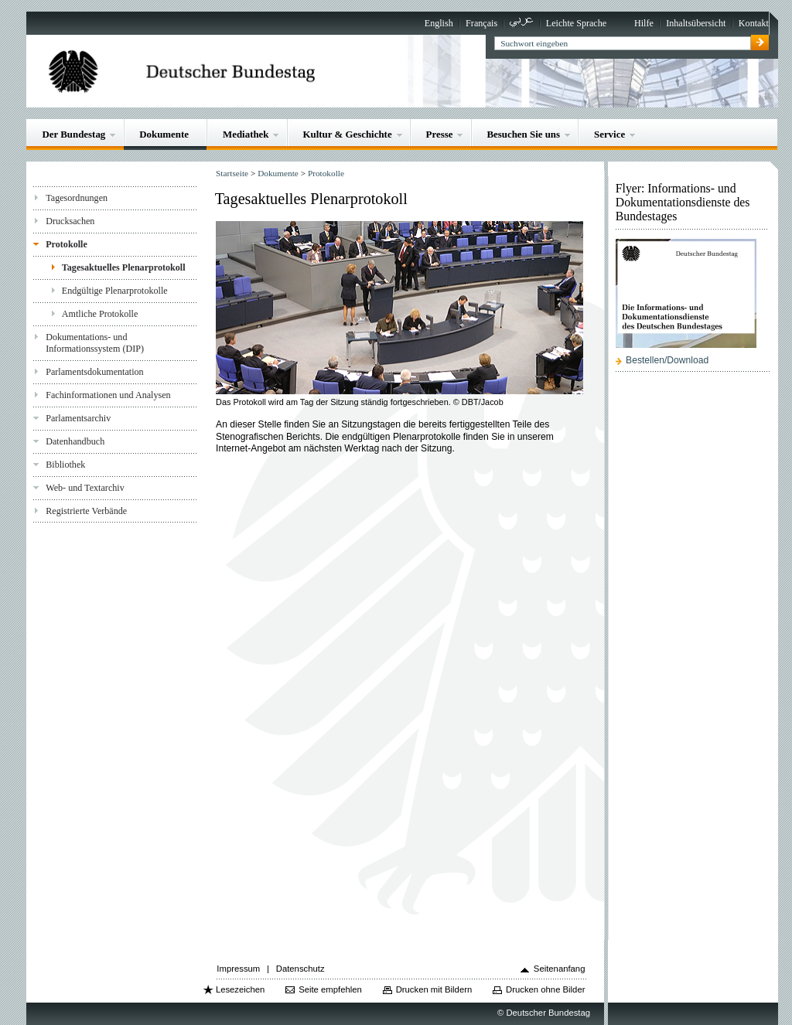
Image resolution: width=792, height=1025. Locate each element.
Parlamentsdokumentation (94, 371)
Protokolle (66, 244)
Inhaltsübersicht (695, 23)
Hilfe (644, 23)
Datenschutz (300, 968)
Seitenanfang (559, 968)
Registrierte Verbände (86, 511)
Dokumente (164, 134)
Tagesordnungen (77, 197)
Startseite (232, 173)
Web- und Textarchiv (85, 487)
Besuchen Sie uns (523, 134)
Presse (439, 134)
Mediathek (246, 134)
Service (609, 134)
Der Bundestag (73, 134)
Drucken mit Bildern (434, 989)
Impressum (238, 968)
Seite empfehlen (330, 989)
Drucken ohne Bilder (545, 989)
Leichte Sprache (576, 23)
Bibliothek (65, 464)
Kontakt (754, 23)
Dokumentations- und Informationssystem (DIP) (95, 343)
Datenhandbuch (75, 441)
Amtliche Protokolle (100, 313)
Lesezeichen (240, 989)
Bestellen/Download (667, 360)
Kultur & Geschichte (346, 134)
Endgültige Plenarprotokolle (115, 290)
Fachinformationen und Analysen (108, 395)
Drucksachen (70, 221)
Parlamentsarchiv (78, 418)
